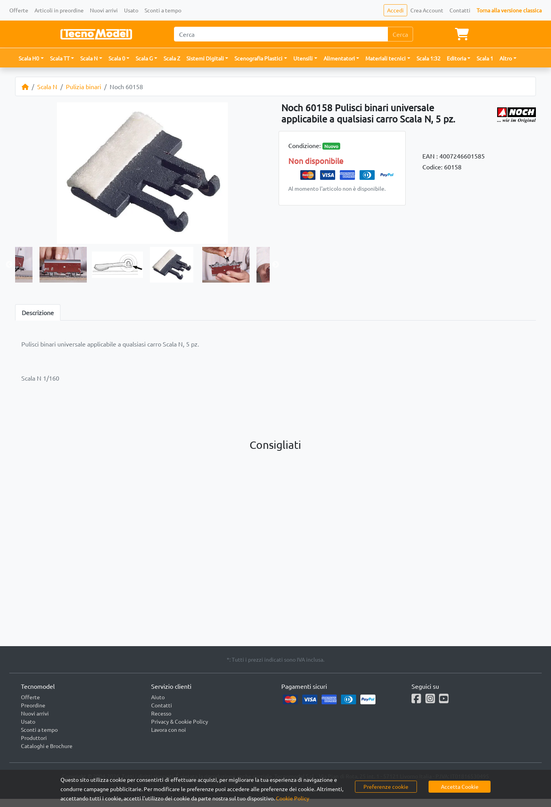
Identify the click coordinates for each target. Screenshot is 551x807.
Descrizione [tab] (38, 312)
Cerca (400, 34)
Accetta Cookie (460, 786)
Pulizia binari (83, 86)
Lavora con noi (168, 729)
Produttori (34, 737)
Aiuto (158, 696)
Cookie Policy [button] (292, 798)
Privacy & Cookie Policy (179, 721)
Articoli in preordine (59, 10)
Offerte (18, 10)
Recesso (161, 713)
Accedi (395, 10)
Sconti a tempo (163, 10)
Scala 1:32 (429, 58)
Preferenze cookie (385, 786)
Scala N (47, 86)
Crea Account (426, 10)
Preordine (33, 705)
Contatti (459, 10)
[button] (31, 58)
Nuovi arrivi (104, 10)
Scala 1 (485, 58)
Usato (131, 10)
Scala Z (172, 58)
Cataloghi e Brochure (46, 745)
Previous (9, 265)
